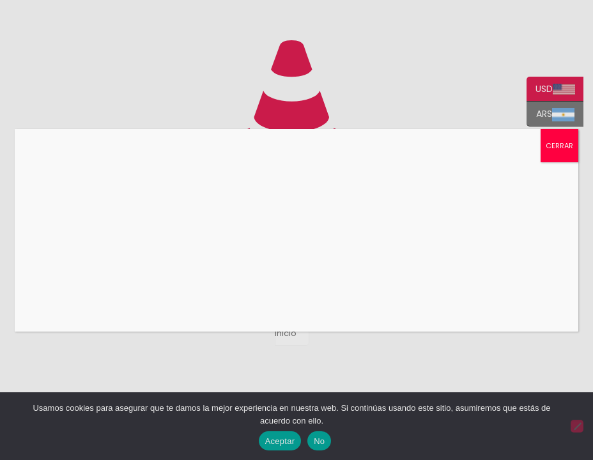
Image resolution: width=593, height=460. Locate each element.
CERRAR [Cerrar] (559, 146)
